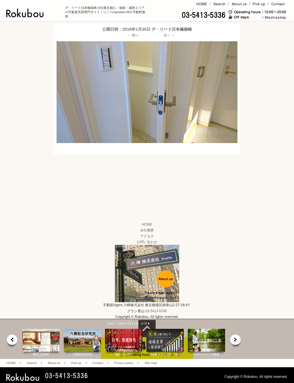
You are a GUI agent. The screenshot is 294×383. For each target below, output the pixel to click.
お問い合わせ (147, 242)
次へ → (169, 35)
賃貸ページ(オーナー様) (212, 9)
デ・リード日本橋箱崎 (172, 29)
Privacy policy (124, 363)
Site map (150, 363)
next (235, 341)
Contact (97, 363)
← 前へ (133, 35)
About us (54, 363)
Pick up (76, 363)
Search (32, 363)
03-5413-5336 (156, 311)
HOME (147, 224)
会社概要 (147, 230)
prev (11, 341)
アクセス (147, 236)
